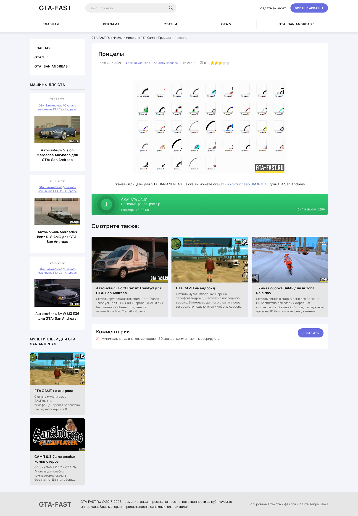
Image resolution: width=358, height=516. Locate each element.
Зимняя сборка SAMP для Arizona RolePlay (285, 290)
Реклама (111, 24)
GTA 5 (226, 24)
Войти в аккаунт (309, 8)
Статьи (170, 24)
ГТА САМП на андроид (54, 390)
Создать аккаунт (272, 8)
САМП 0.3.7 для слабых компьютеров (55, 459)
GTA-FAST (55, 7)
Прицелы (164, 38)
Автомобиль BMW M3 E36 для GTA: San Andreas (57, 316)
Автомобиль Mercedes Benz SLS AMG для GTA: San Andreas (57, 237)
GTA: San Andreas (295, 24)
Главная (51, 24)
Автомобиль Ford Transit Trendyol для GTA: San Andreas (129, 290)
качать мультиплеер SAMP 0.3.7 (242, 184)
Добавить (310, 333)
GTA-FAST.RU (101, 38)
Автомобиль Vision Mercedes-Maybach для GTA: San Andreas (57, 155)
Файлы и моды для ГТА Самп (134, 38)
